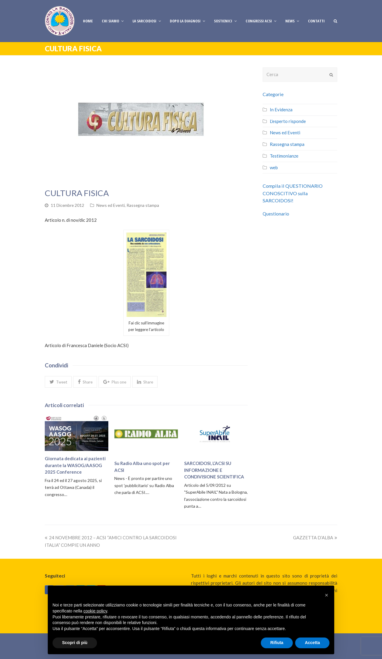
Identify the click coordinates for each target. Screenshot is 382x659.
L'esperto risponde (288, 121)
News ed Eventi (110, 205)
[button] (58, 381)
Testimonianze (284, 155)
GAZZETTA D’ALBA (315, 537)
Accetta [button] (312, 642)
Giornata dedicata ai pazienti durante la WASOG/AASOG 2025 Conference (75, 465)
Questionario (276, 213)
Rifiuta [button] (277, 642)
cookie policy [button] (95, 611)
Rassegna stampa (143, 205)
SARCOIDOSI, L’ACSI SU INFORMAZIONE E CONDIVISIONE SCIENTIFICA (214, 470)
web (274, 167)
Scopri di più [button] (74, 642)
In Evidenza (281, 109)
